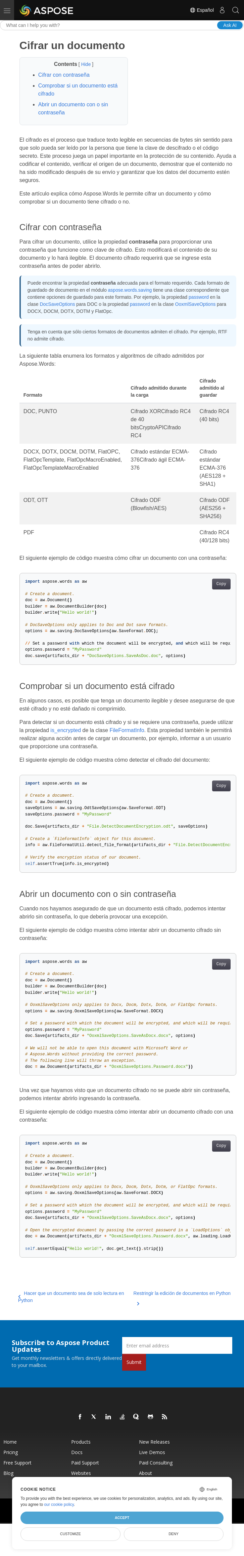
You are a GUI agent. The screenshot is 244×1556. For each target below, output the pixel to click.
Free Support (17, 1462)
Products (81, 1442)
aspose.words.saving (130, 290)
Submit (134, 1362)
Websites (81, 1473)
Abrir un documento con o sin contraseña (73, 108)
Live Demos (152, 1452)
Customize (70, 1534)
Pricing (10, 1452)
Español (202, 10)
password (199, 297)
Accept (122, 1518)
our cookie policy (59, 1504)
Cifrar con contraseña (64, 75)
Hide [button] (86, 64)
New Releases (154, 1442)
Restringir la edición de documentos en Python (182, 1297)
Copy (221, 584)
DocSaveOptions (57, 304)
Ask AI (230, 25)
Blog (8, 1473)
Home (10, 1442)
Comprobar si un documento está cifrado (78, 90)
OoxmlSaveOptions (195, 304)
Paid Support (85, 1462)
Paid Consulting (156, 1462)
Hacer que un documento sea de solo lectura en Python (71, 1297)
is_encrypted (65, 730)
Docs (77, 1452)
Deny (174, 1534)
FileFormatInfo (126, 730)
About (145, 1473)
